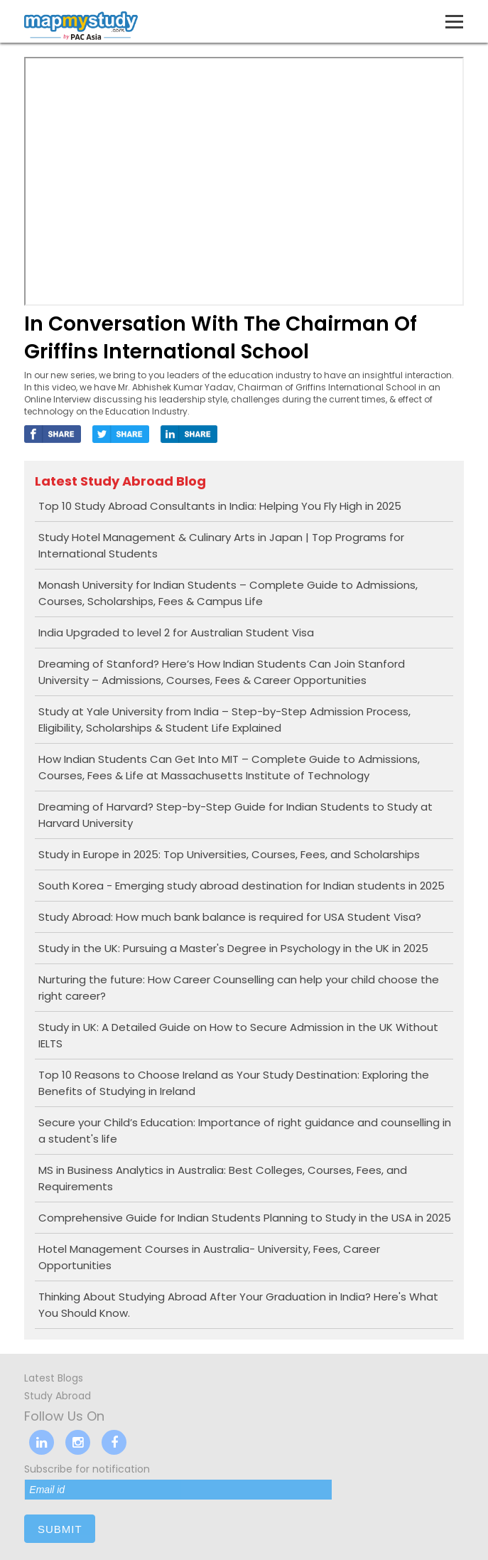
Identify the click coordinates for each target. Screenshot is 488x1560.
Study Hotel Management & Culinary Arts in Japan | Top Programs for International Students (221, 545)
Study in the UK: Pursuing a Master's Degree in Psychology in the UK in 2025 (233, 948)
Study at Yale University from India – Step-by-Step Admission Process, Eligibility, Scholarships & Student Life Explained (224, 719)
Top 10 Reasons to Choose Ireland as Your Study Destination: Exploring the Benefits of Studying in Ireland (233, 1083)
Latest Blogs (53, 1378)
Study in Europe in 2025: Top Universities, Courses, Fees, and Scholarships (229, 854)
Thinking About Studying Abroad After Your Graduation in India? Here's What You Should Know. (238, 1304)
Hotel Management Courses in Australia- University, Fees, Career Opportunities (209, 1257)
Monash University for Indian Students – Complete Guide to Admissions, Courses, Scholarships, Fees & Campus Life (228, 593)
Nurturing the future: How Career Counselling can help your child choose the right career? (238, 987)
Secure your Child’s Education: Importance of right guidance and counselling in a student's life (244, 1130)
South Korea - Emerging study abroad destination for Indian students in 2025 (241, 885)
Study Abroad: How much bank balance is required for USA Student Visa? (229, 916)
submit (60, 1529)
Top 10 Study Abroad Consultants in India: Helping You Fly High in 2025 (219, 505)
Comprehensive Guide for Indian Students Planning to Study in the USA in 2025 (244, 1217)
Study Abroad (57, 1396)
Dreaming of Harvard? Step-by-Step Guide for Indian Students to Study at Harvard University (235, 814)
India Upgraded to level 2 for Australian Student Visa (176, 632)
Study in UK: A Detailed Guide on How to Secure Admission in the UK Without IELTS (238, 1035)
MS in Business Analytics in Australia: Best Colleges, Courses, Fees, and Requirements (222, 1178)
